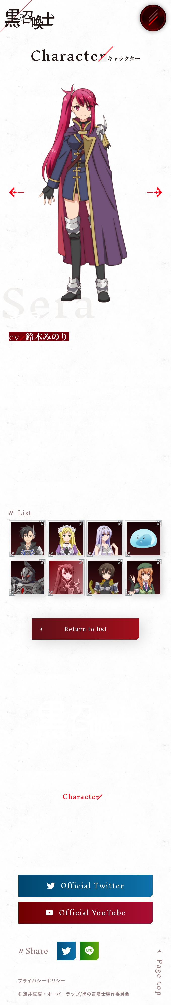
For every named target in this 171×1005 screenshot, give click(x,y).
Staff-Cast (127, 797)
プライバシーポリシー (41, 980)
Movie (35, 842)
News (72, 774)
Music (120, 820)
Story (34, 797)
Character (80, 797)
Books (73, 820)
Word (34, 820)
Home (35, 774)
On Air (121, 774)
